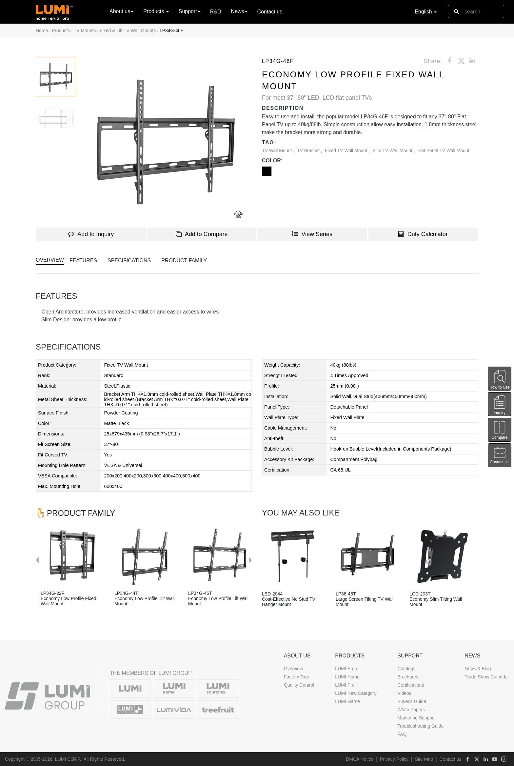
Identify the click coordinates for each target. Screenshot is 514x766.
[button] (164, 139)
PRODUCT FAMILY (184, 260)
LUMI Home (347, 676)
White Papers (411, 709)
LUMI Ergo (346, 668)
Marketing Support (416, 717)
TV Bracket (309, 150)
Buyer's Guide (411, 701)
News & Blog (478, 668)
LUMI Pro (344, 685)
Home (42, 30)
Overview (293, 668)
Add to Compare (202, 234)
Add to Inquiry (91, 234)
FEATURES (83, 260)
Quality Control (299, 685)
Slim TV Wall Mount (393, 150)
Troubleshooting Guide (420, 726)
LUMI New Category (355, 693)
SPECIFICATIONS (129, 260)
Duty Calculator (423, 234)
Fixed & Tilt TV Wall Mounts (128, 30)
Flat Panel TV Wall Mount (443, 150)
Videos (404, 693)
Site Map (424, 759)
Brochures (407, 676)
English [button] (426, 11)
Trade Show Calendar (487, 676)
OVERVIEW (50, 260)
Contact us (269, 11)
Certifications (410, 685)
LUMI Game (347, 701)
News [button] (239, 11)
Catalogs (406, 668)
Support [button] (189, 11)
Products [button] (156, 11)
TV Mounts (85, 30)
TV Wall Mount (277, 150)
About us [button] (121, 11)
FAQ (401, 734)
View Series (312, 234)
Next (254, 517)
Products (61, 30)
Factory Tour (296, 676)
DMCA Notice (359, 759)
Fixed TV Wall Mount (346, 150)
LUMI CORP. (68, 759)
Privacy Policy (394, 759)
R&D (215, 11)
